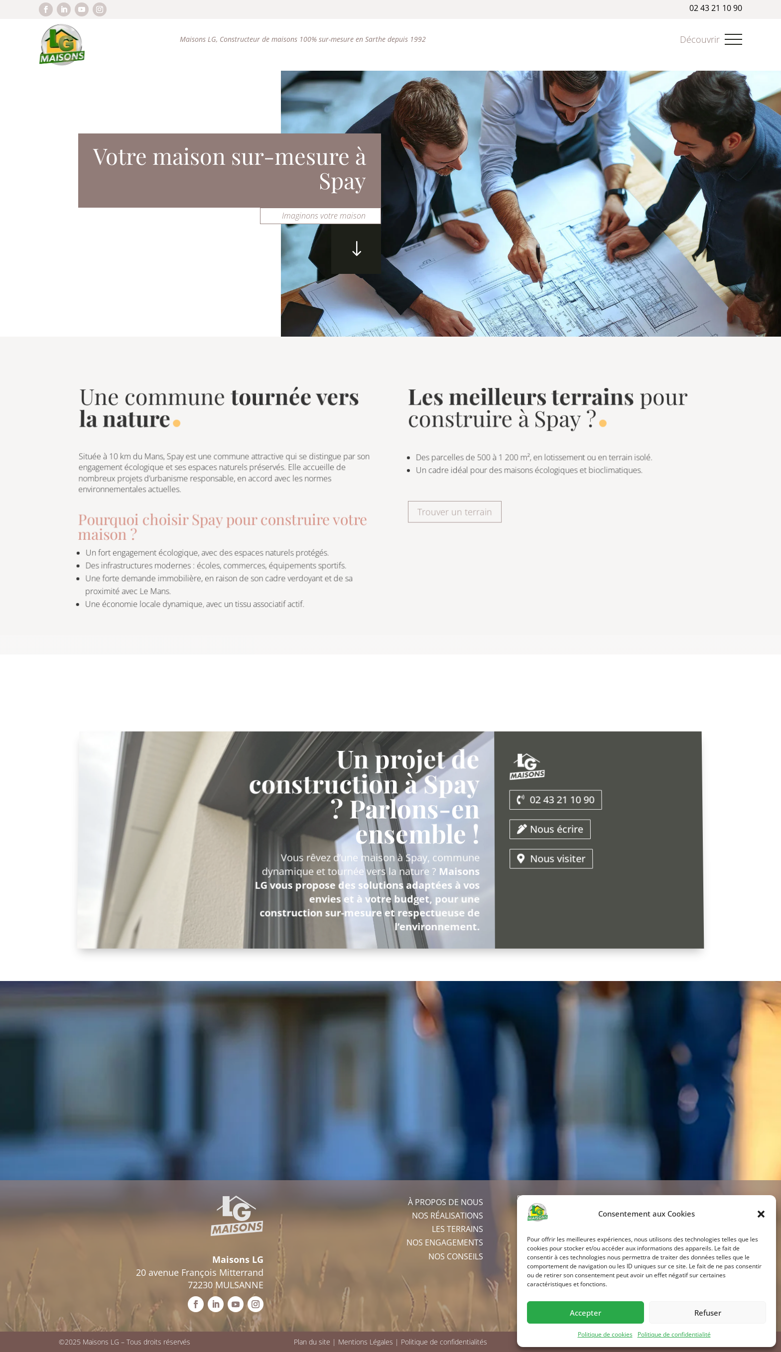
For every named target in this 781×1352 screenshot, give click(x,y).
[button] (761, 1214)
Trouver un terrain (455, 508)
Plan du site (312, 1342)
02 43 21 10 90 (558, 810)
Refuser (707, 1313)
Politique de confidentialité (674, 1334)
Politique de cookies (605, 1334)
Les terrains (457, 1229)
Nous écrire (555, 831)
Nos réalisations (447, 1215)
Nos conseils (455, 1256)
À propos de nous (445, 1202)
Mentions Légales (365, 1342)
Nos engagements (444, 1242)
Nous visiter (559, 854)
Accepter (585, 1313)
